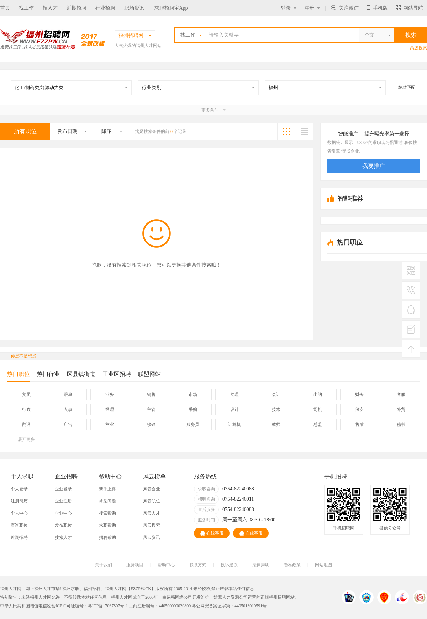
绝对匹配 (403, 87)
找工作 (26, 8)
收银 (151, 424)
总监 (317, 424)
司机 (317, 409)
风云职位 (151, 501)
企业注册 (63, 501)
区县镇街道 (81, 374)
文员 (26, 394)
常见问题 (107, 501)
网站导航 (409, 8)
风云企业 (151, 488)
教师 (276, 424)
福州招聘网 (279, 597)
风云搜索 (151, 525)
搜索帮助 (107, 513)
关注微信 (345, 8)
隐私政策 (292, 564)
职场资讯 (134, 8)
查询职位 (19, 525)
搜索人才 (63, 537)
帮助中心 (166, 564)
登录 (288, 8)
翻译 (26, 424)
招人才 (50, 8)
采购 (193, 409)
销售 (151, 394)
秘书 (401, 424)
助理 (234, 394)
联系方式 (197, 564)
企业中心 (63, 513)
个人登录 (19, 488)
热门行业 (48, 374)
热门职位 (18, 376)
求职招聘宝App (171, 8)
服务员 (192, 424)
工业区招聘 (116, 374)
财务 (359, 394)
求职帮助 (107, 525)
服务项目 (134, 564)
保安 (359, 409)
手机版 (377, 8)
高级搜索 (418, 47)
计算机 (234, 424)
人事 (68, 409)
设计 (234, 409)
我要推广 (373, 166)
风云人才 (151, 513)
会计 (276, 394)
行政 (26, 409)
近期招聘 (76, 8)
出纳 (317, 394)
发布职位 (63, 525)
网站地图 (323, 564)
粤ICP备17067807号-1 (108, 605)
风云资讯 (151, 537)
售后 (359, 424)
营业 (109, 424)
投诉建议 (229, 564)
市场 (193, 394)
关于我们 (103, 564)
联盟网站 (149, 374)
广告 (68, 424)
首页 (5, 8)
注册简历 (19, 501)
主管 (151, 409)
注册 (312, 8)
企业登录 (63, 488)
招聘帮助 (107, 537)
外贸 (401, 409)
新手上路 (107, 488)
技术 (276, 409)
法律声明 (260, 564)
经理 (109, 409)
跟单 (68, 394)
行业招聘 (105, 8)
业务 (109, 394)
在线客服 (211, 533)
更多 (26, 439)
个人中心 (19, 513)
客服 (401, 394)
